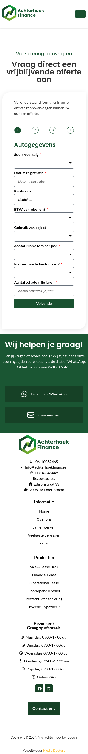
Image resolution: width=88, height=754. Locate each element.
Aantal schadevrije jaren (34, 282)
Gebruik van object (30, 228)
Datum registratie (29, 173)
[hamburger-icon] (80, 14)
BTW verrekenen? (30, 209)
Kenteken (22, 191)
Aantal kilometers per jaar (36, 246)
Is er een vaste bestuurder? (37, 264)
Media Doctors (54, 750)
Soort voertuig (26, 155)
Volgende (44, 303)
